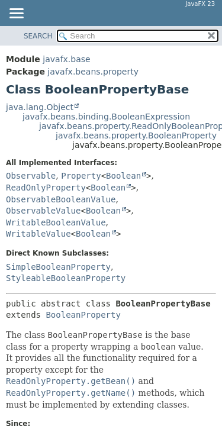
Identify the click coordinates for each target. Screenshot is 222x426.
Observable (31, 175)
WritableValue (38, 233)
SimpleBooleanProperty (58, 267)
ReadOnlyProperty (46, 187)
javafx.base (66, 59)
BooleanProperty (83, 315)
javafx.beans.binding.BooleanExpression (106, 116)
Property (81, 175)
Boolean (123, 175)
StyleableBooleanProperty (66, 278)
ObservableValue (43, 210)
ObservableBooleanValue (60, 199)
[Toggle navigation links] (16, 14)
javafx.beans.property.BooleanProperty (136, 135)
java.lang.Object (39, 107)
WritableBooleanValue (56, 222)
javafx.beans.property (93, 71)
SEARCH (38, 36)
